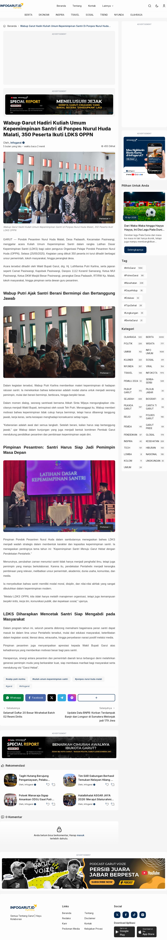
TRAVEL (75, 14)
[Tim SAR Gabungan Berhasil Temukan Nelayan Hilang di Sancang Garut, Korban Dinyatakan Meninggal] (69, 780)
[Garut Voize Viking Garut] (83, 873)
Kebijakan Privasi (93, 928)
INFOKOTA (151, 372)
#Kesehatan (130, 283)
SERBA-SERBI (150, 381)
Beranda (61, 5)
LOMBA (128, 454)
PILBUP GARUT (128, 391)
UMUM (127, 467)
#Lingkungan (131, 312)
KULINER (128, 359)
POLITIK (128, 343)
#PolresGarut (131, 275)
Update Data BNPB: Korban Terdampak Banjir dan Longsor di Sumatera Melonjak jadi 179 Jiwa (90, 716)
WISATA (150, 343)
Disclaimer (89, 918)
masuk (80, 835)
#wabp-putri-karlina (15, 679)
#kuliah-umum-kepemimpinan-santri (50, 679)
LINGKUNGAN (153, 460)
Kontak (92, 5)
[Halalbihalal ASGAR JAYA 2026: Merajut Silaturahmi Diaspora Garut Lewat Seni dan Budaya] (69, 799)
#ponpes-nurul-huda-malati (88, 679)
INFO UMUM (149, 352)
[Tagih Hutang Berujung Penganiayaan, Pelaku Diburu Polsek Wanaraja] (10, 780)
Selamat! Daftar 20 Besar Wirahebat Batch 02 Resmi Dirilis (29, 714)
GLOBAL (150, 434)
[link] (150, 6)
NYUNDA (119, 14)
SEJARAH (129, 398)
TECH (127, 447)
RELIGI (127, 416)
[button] (157, 6)
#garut (9, 686)
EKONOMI (44, 14)
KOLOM (128, 460)
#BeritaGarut (131, 320)
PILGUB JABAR (150, 391)
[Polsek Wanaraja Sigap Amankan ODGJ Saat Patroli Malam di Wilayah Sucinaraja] (10, 799)
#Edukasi (129, 298)
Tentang (77, 5)
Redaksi (66, 918)
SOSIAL (90, 14)
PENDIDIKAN (130, 434)
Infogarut (16, 142)
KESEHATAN (152, 441)
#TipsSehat (130, 305)
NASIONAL (151, 454)
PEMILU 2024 (131, 381)
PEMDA (128, 426)
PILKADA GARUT (128, 407)
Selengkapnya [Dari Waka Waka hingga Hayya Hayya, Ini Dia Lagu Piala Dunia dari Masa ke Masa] (135, 249)
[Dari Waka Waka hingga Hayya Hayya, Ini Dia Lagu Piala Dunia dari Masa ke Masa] (144, 206)
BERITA (28, 14)
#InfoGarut (130, 268)
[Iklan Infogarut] (144, 157)
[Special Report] (59, 104)
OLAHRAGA (136, 14)
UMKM (127, 351)
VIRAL (149, 366)
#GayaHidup (131, 290)
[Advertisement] (59, 60)
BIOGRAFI (151, 398)
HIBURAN (151, 447)
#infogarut (24, 686)
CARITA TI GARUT (151, 407)
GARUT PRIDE (150, 427)
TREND (104, 14)
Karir (64, 923)
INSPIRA (60, 14)
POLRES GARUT (150, 417)
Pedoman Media (71, 928)
